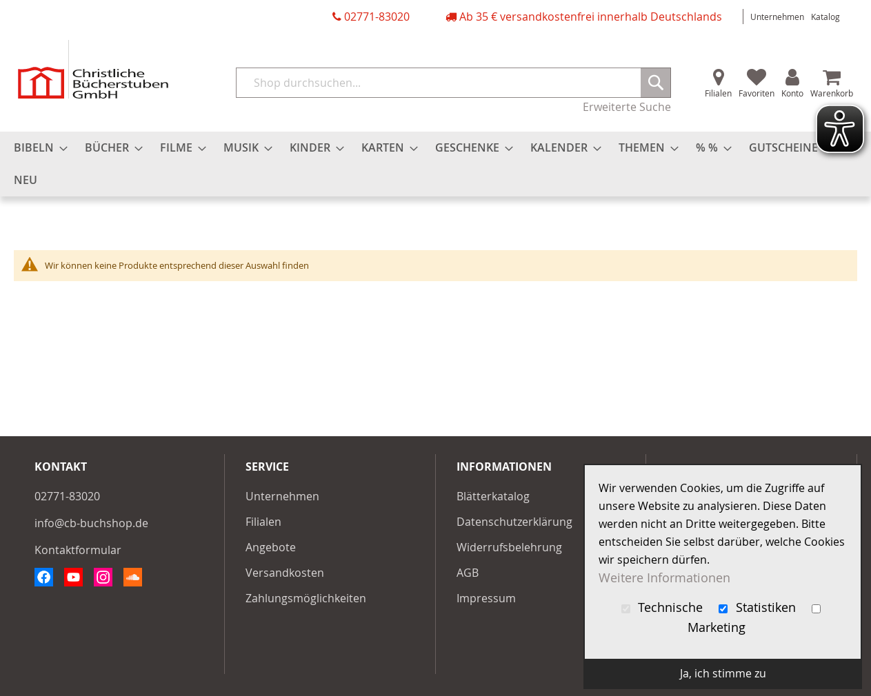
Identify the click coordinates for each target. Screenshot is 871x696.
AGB (468, 572)
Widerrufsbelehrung (509, 547)
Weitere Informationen (664, 578)
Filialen (718, 93)
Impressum (486, 598)
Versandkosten (285, 572)
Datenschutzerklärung (514, 521)
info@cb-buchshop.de (91, 523)
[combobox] (454, 83)
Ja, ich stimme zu (723, 673)
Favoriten (756, 93)
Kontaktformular (77, 549)
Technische (664, 607)
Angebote (271, 547)
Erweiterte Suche (627, 106)
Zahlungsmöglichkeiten (306, 598)
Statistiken (759, 607)
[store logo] (93, 69)
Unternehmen (777, 16)
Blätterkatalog (493, 496)
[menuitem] (37, 148)
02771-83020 (377, 16)
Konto (792, 93)
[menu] (435, 164)
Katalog (825, 16)
